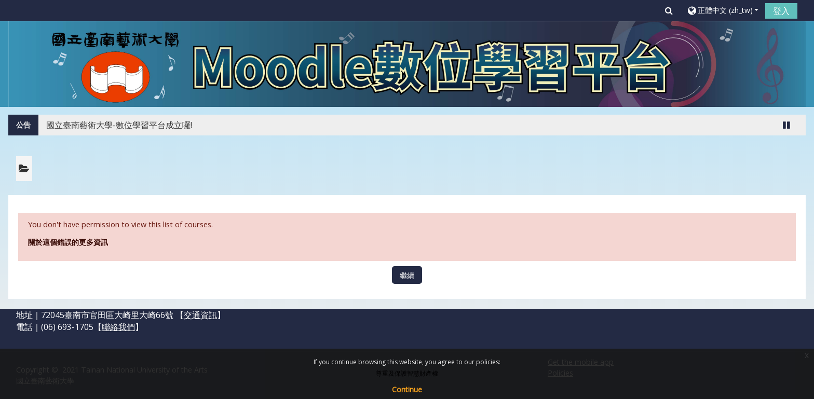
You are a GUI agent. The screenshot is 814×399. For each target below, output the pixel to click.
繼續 (407, 275)
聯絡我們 (118, 327)
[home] (407, 63)
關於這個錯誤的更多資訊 (68, 242)
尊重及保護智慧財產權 (407, 373)
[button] (669, 10)
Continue (407, 389)
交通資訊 (200, 315)
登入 (781, 11)
